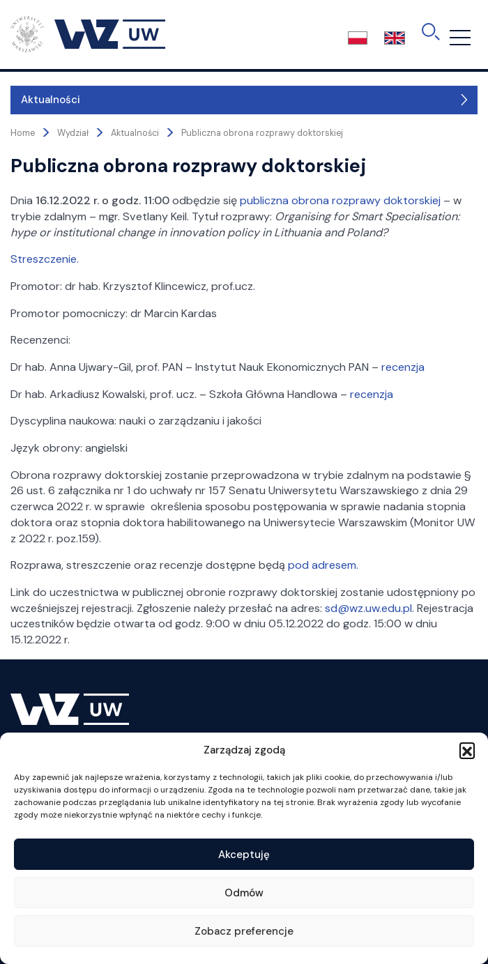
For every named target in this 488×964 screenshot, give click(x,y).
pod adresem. (323, 565)
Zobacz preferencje (244, 931)
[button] (467, 750)
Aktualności (50, 100)
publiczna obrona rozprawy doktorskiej (340, 200)
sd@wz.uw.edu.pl (368, 608)
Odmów (244, 893)
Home (22, 133)
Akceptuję (244, 855)
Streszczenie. (44, 259)
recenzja (403, 367)
